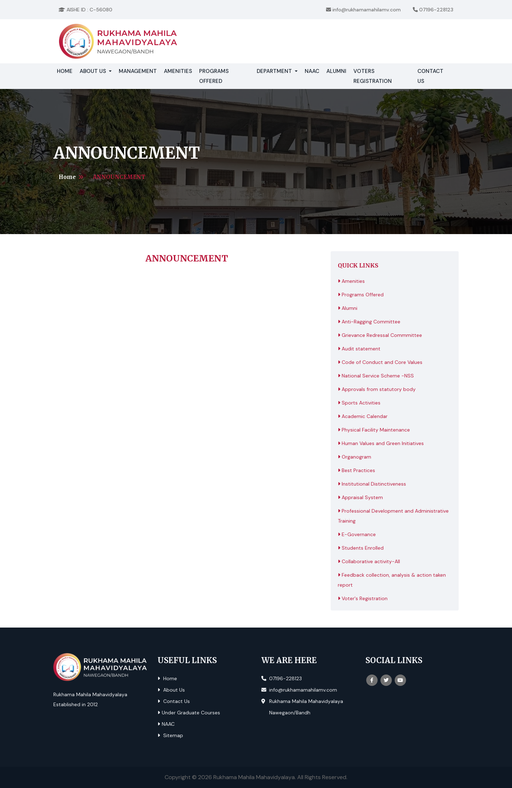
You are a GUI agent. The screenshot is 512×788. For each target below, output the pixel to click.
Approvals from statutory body (377, 389)
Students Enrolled (361, 548)
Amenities (178, 71)
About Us (171, 690)
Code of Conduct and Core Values (380, 362)
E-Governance (357, 534)
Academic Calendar (363, 416)
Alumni (336, 71)
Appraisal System (360, 497)
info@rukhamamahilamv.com (363, 9)
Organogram (354, 457)
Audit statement (359, 348)
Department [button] (275, 71)
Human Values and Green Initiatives (381, 443)
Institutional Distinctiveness (372, 484)
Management (138, 71)
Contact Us (430, 76)
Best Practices (356, 470)
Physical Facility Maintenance (374, 430)
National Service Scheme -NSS (376, 375)
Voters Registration (372, 76)
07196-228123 (433, 9)
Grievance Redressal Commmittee (380, 335)
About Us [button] (93, 71)
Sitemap (170, 735)
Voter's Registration (363, 598)
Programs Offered (214, 76)
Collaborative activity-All (369, 561)
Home (66, 70)
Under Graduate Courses (189, 712)
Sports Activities (359, 403)
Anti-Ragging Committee (369, 321)
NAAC (312, 71)
